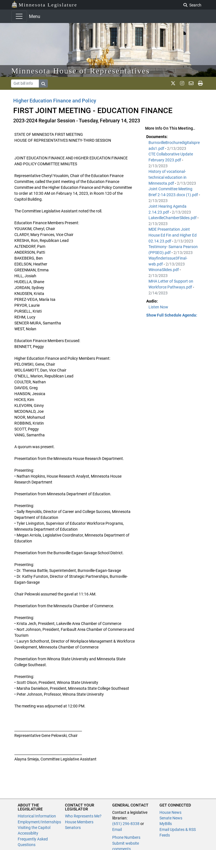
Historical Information (37, 816)
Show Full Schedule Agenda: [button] (171, 315)
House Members (79, 822)
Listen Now (158, 307)
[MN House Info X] (173, 83)
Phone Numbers (126, 837)
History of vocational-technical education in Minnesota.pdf (167, 177)
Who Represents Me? (83, 816)
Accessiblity (28, 833)
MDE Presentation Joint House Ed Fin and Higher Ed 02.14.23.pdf (172, 235)
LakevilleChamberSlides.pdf (172, 218)
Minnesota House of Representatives (80, 71)
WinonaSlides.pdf (164, 269)
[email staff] (191, 83)
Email (117, 829)
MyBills (165, 823)
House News (170, 812)
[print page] (200, 83)
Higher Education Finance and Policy (54, 101)
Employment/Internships (39, 822)
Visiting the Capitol (34, 827)
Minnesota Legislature (44, 4)
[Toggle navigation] (19, 16)
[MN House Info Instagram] (182, 83)
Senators (73, 827)
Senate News (170, 818)
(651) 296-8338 (126, 823)
